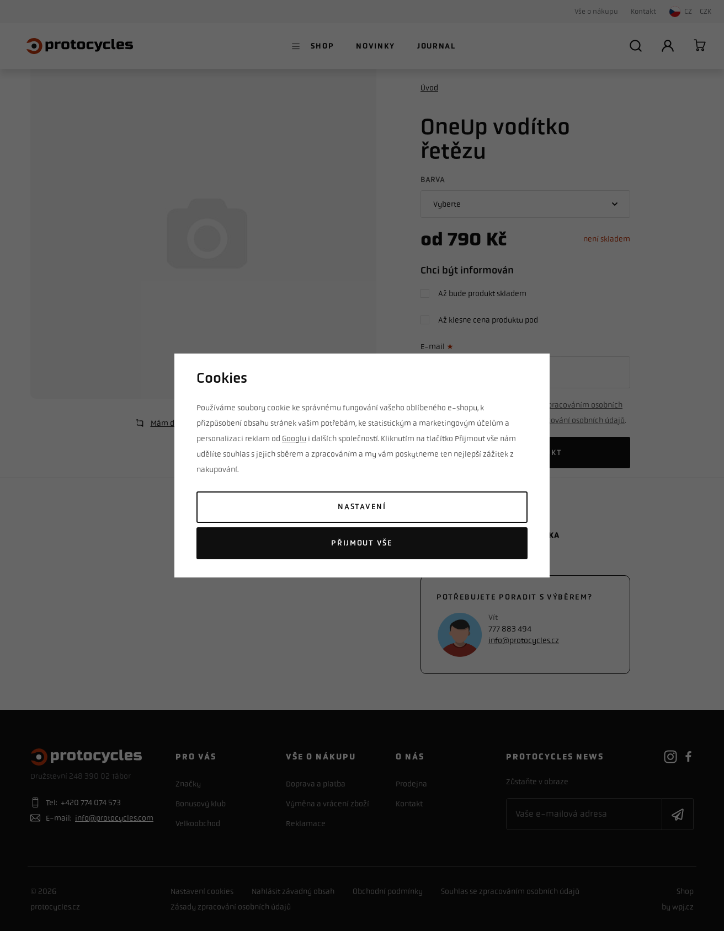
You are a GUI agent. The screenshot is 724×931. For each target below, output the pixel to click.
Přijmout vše (361, 543)
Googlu (294, 438)
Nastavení (362, 506)
